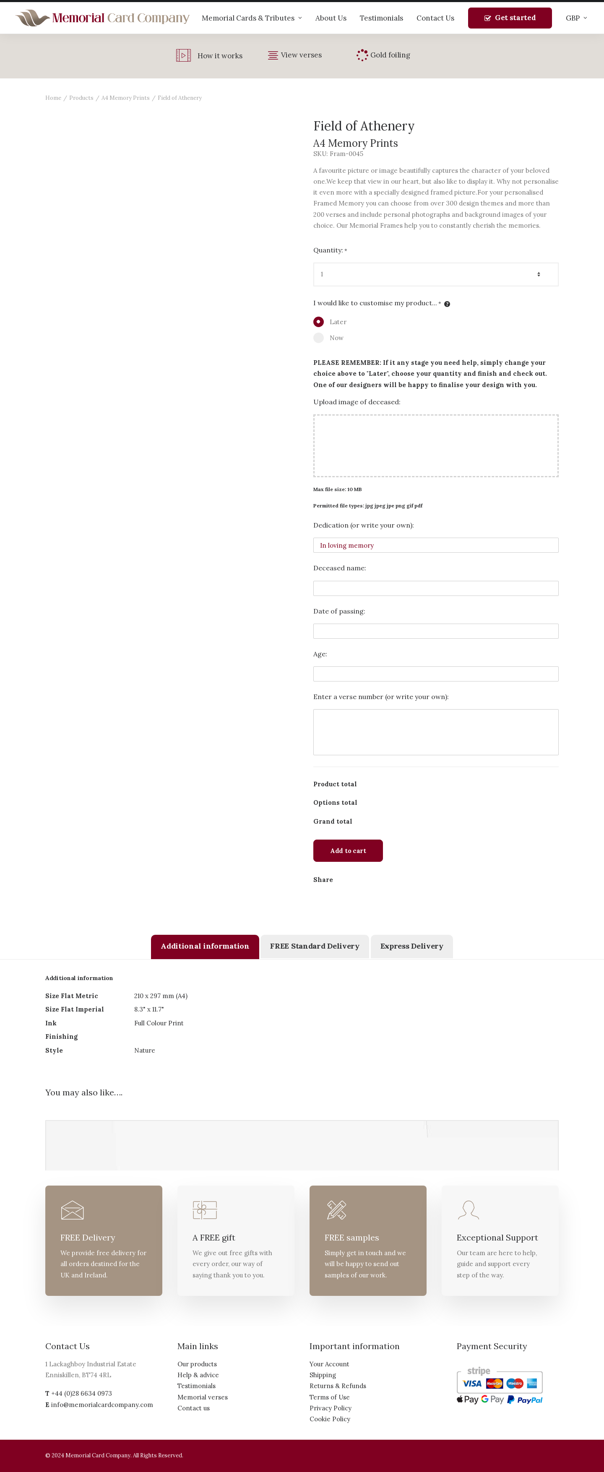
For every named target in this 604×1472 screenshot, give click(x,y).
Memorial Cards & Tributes (252, 18)
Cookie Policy (330, 1419)
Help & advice (198, 1375)
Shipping (323, 1375)
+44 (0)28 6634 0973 (81, 1393)
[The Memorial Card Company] (102, 18)
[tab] (205, 947)
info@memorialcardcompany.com (102, 1405)
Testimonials (381, 18)
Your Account (329, 1364)
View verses (301, 55)
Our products (197, 1364)
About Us (330, 18)
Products (81, 97)
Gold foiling (390, 55)
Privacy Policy (330, 1408)
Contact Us (435, 18)
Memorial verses (202, 1397)
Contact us (193, 1408)
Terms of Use (330, 1397)
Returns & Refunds (338, 1386)
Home (53, 97)
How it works (220, 55)
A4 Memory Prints (126, 97)
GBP (576, 18)
